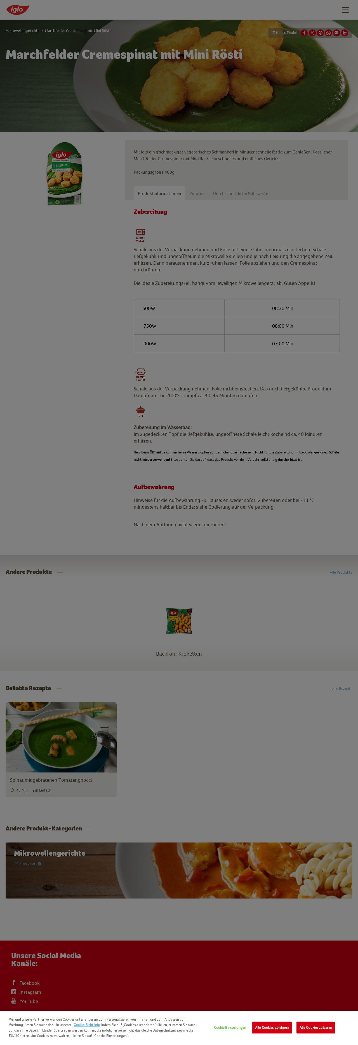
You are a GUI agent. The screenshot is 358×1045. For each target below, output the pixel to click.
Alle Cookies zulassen (316, 1027)
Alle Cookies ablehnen (272, 1027)
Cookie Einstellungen (230, 1027)
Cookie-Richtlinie (87, 1025)
